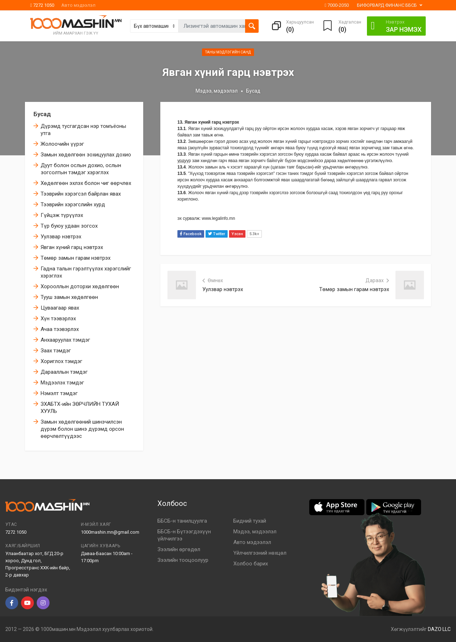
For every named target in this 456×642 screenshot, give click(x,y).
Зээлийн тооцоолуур (182, 560)
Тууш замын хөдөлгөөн (69, 297)
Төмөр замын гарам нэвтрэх (75, 258)
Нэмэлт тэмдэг (59, 393)
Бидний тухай (249, 521)
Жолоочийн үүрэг (62, 144)
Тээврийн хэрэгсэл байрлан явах (81, 194)
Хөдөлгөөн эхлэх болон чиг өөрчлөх (86, 183)
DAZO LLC (439, 629)
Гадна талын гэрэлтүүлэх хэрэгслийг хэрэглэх (86, 272)
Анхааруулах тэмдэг (65, 340)
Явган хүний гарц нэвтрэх (72, 247)
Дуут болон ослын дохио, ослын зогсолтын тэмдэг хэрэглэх (81, 169)
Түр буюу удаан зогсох (69, 226)
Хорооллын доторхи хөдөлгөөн (80, 286)
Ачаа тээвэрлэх (60, 329)
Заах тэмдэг (56, 350)
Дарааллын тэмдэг (64, 372)
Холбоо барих (250, 563)
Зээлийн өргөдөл (178, 549)
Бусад (42, 114)
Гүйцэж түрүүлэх (62, 215)
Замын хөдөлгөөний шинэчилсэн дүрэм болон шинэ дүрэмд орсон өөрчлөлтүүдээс (82, 429)
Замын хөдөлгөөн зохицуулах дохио (86, 154)
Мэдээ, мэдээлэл (217, 91)
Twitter (216, 234)
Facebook (191, 234)
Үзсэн (237, 234)
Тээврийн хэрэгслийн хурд (73, 204)
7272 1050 (42, 5)
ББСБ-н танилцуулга (182, 521)
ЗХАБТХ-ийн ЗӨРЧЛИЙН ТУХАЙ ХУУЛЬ (80, 407)
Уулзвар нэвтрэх (61, 236)
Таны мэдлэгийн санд (228, 52)
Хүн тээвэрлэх (58, 318)
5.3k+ (254, 234)
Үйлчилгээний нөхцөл (259, 553)
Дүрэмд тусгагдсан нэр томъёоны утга (83, 129)
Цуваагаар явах (60, 308)
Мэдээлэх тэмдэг (62, 382)
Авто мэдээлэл (78, 5)
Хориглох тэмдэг (61, 361)
